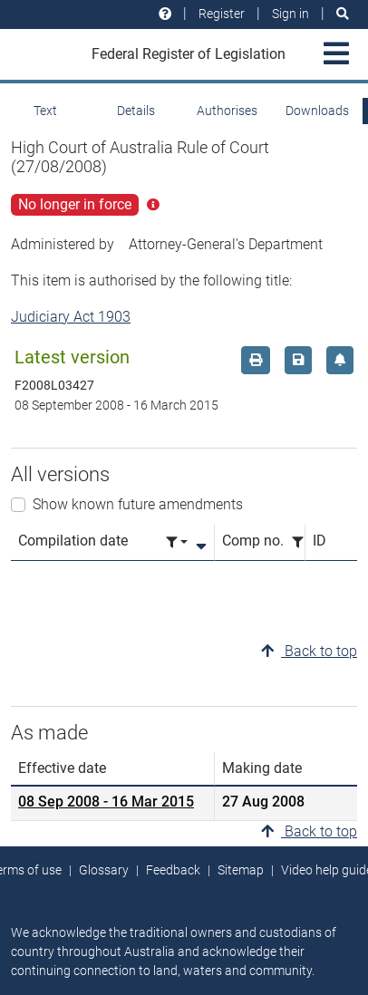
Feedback (173, 870)
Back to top (309, 651)
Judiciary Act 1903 (71, 316)
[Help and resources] (164, 14)
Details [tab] (136, 110)
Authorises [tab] (227, 110)
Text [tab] (45, 110)
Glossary (104, 870)
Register (222, 13)
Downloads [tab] (317, 110)
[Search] (342, 14)
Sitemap (241, 870)
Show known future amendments (138, 504)
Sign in (290, 13)
